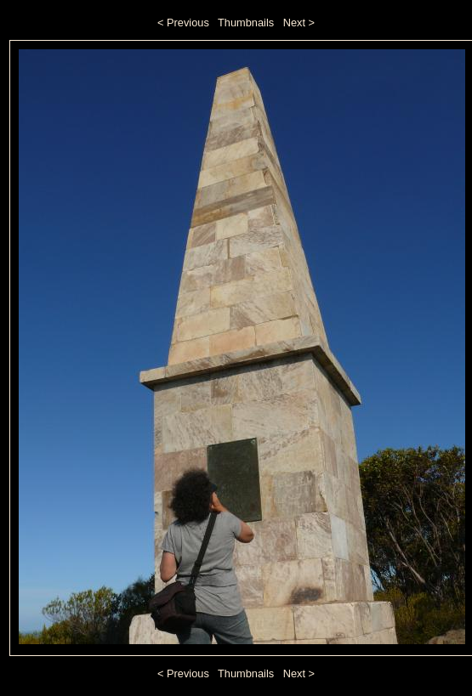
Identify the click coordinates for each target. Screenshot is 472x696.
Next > (299, 22)
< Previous (183, 22)
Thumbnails (246, 22)
